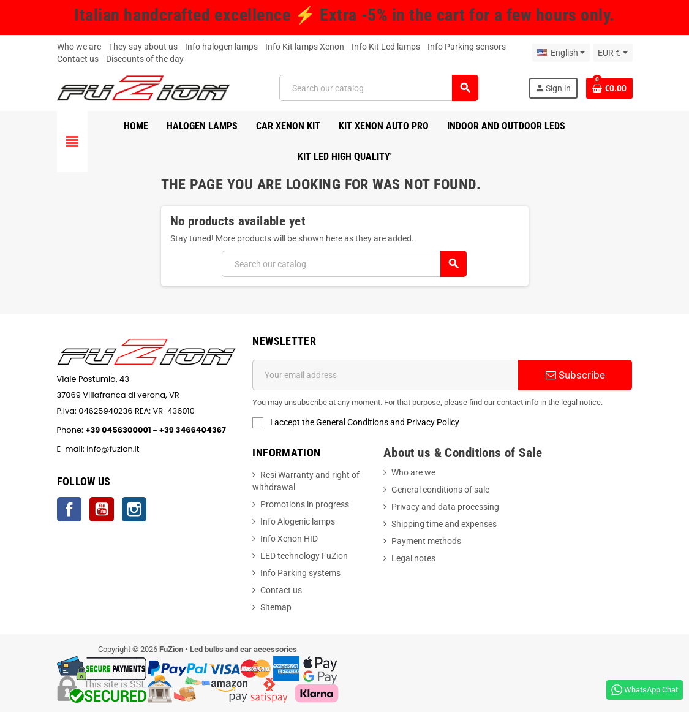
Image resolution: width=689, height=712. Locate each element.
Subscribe (575, 375)
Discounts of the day (145, 59)
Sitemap (276, 607)
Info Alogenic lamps (297, 521)
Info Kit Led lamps (386, 46)
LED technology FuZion (304, 556)
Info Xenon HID (289, 538)
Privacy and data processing (445, 507)
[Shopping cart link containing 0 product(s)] (609, 88)
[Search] (378, 88)
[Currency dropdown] (612, 53)
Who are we (413, 472)
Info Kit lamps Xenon (304, 46)
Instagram (134, 509)
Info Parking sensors (466, 46)
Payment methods (426, 541)
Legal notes (413, 558)
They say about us (143, 46)
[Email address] (385, 375)
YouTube (101, 509)
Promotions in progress (304, 504)
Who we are (79, 46)
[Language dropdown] (561, 53)
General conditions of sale (440, 489)
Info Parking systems (300, 573)
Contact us (78, 59)
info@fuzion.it (169, 449)
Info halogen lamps (221, 46)
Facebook (69, 509)
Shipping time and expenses (444, 524)
